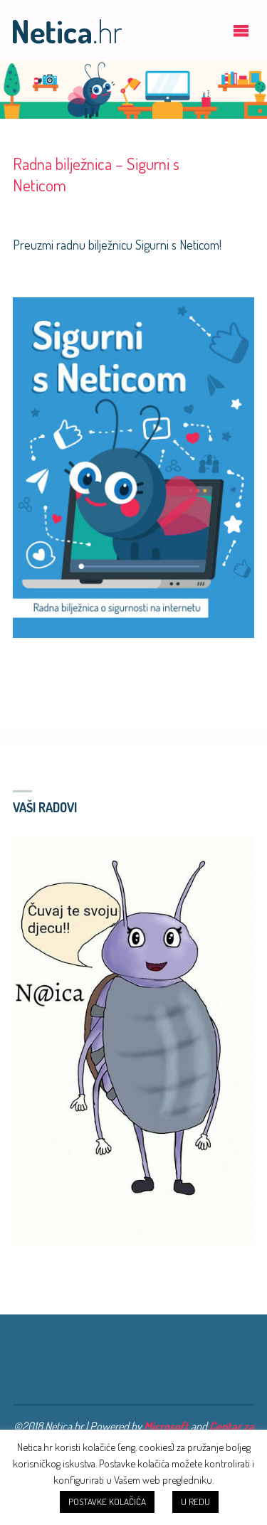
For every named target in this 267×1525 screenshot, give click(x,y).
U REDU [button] (195, 1501)
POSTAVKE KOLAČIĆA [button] (107, 1501)
